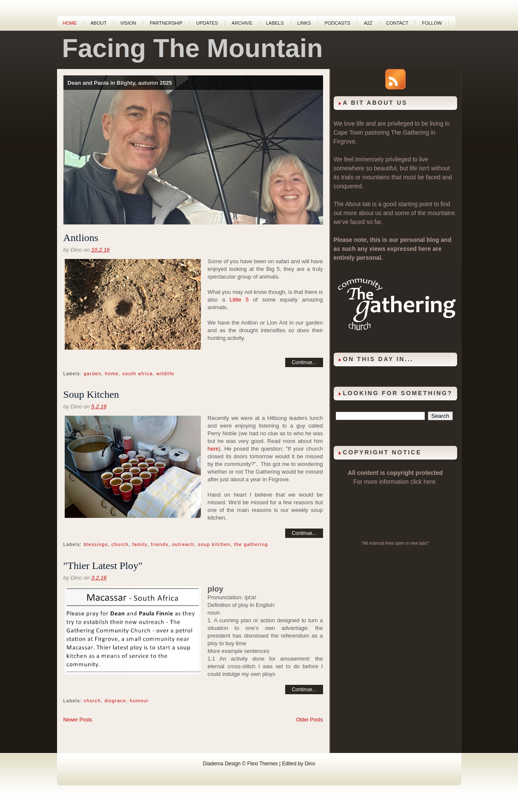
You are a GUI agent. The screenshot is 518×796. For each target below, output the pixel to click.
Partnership (166, 23)
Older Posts (309, 720)
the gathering (251, 544)
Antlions (81, 237)
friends (159, 544)
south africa (137, 373)
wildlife (165, 373)
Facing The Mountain (192, 48)
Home (70, 23)
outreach (183, 544)
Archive (242, 23)
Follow (431, 23)
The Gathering (410, 132)
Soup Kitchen (91, 394)
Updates (207, 23)
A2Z (368, 23)
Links (304, 23)
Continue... (304, 362)
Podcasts (337, 23)
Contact (397, 23)
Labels (275, 23)
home (112, 373)
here (213, 448)
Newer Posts (77, 720)
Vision (128, 23)
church (120, 544)
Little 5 (239, 299)
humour (139, 700)
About (99, 23)
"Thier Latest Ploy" (103, 565)
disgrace (115, 700)
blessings (96, 544)
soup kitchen (214, 544)
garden (92, 373)
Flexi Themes (262, 764)
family (139, 544)
